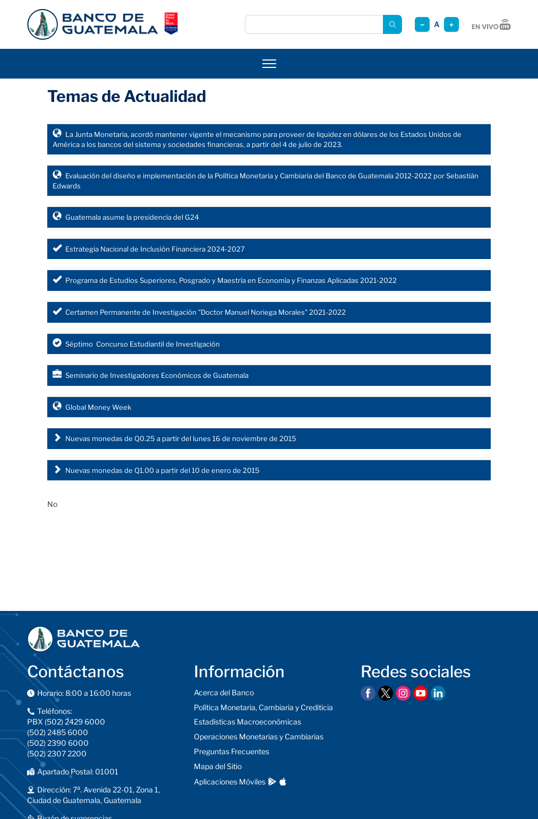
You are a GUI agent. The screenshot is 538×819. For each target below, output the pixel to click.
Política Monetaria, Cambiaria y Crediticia (263, 707)
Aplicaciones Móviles (230, 781)
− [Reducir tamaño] (422, 24)
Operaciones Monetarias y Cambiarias (258, 736)
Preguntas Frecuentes (231, 751)
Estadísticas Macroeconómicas (247, 721)
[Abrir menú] (269, 63)
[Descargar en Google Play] (272, 782)
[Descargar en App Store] (283, 782)
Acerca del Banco (224, 692)
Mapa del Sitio (218, 766)
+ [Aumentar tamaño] (451, 24)
